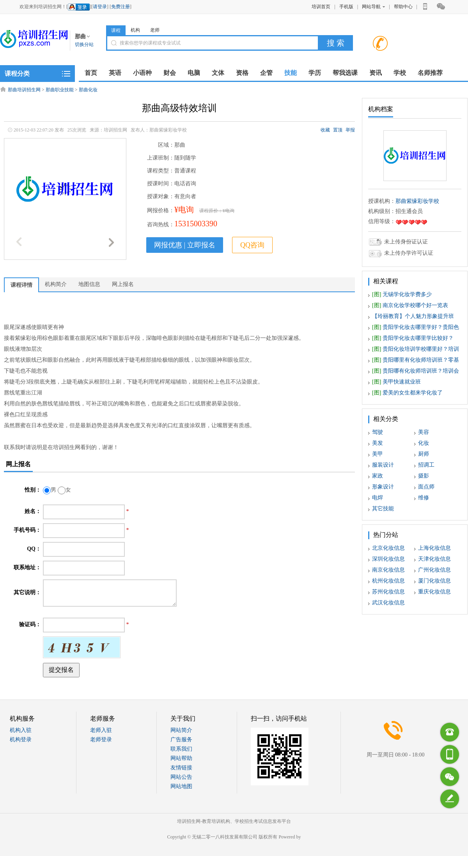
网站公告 (181, 777)
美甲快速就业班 (396, 382)
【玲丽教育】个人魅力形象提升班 (413, 316)
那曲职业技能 (60, 89)
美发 (377, 443)
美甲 (377, 454)
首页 (91, 72)
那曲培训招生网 (24, 89)
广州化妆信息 (434, 570)
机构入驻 (21, 730)
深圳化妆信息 (388, 559)
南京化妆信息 (388, 570)
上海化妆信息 (434, 548)
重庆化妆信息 (434, 592)
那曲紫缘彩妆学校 (417, 201)
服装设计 (383, 465)
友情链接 (181, 768)
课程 (116, 30)
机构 (135, 30)
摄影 (423, 476)
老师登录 (101, 739)
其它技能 (383, 508)
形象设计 (383, 487)
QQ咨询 (252, 245)
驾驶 (377, 432)
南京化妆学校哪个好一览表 (410, 305)
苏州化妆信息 (388, 592)
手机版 (346, 6)
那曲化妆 (88, 89)
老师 (155, 30)
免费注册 (120, 6)
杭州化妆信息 (388, 581)
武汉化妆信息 (388, 603)
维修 (423, 498)
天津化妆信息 (434, 559)
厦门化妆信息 (434, 581)
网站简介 (181, 730)
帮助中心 (403, 6)
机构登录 (21, 739)
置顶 (337, 130)
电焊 (377, 498)
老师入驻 (101, 730)
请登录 (100, 6)
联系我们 (181, 749)
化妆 (423, 443)
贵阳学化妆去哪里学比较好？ (413, 338)
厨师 (423, 454)
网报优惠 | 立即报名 (184, 245)
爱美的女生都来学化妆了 (407, 393)
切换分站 (84, 44)
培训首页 (321, 6)
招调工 (426, 465)
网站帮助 (181, 758)
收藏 (325, 130)
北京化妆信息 (388, 548)
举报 (350, 130)
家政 (377, 476)
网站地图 (181, 786)
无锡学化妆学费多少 (402, 294)
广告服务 (181, 739)
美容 (423, 432)
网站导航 (373, 6)
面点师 (426, 487)
